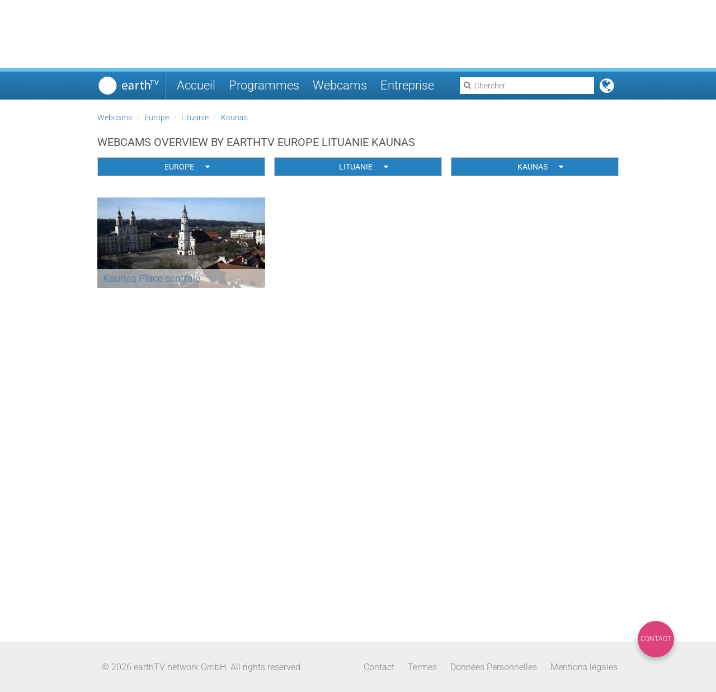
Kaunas (234, 117)
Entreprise (407, 85)
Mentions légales (584, 667)
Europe (156, 117)
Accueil (196, 85)
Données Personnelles (493, 667)
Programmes (264, 85)
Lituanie (195, 117)
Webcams (340, 85)
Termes (422, 667)
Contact (655, 639)
